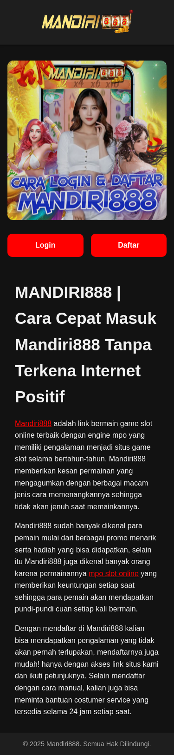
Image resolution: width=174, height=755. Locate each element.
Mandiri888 (33, 423)
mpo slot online (114, 574)
